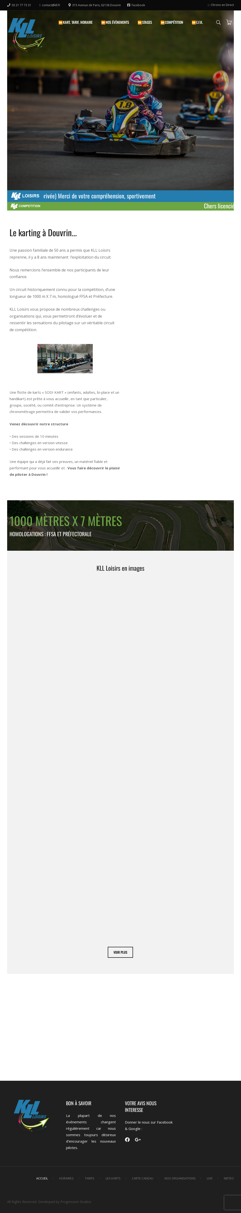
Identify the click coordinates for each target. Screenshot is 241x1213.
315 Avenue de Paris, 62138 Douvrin (95, 5)
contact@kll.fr (49, 5)
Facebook (136, 5)
